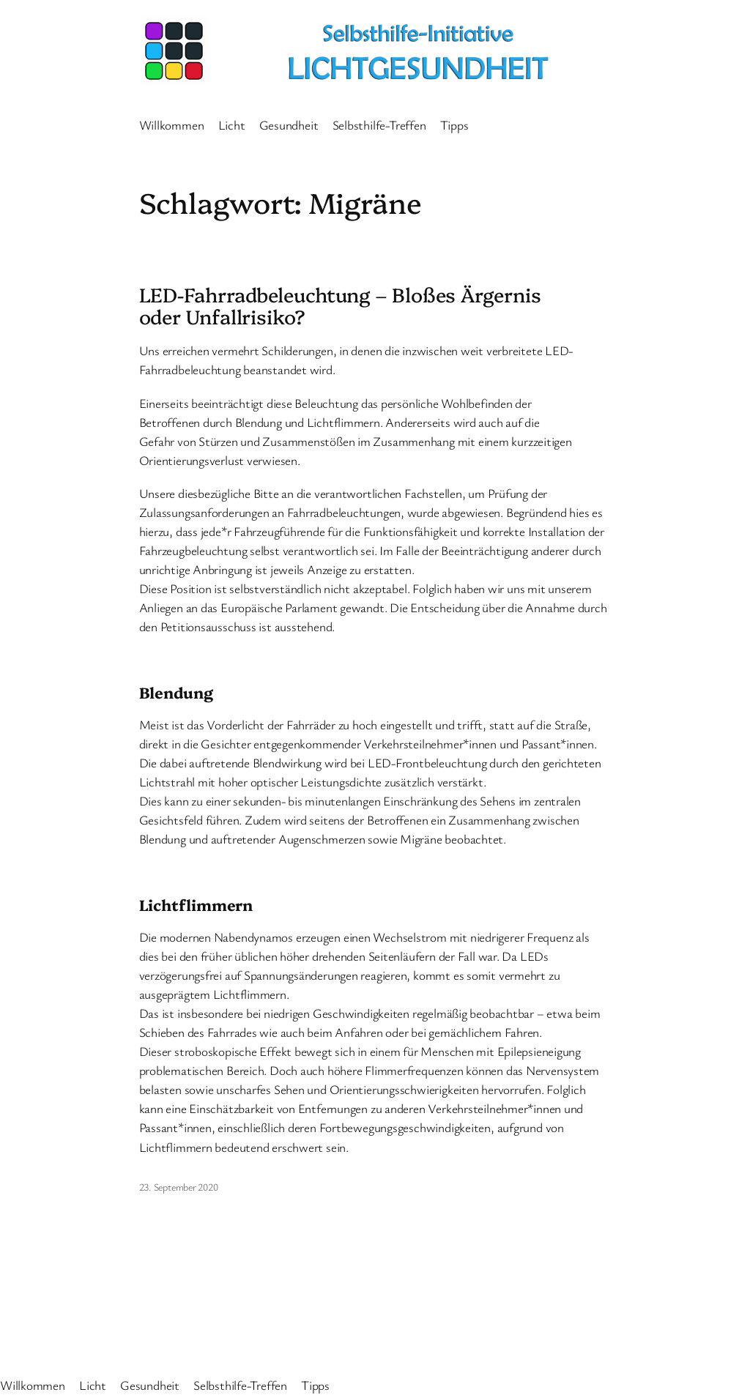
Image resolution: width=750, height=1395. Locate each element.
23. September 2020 (178, 1187)
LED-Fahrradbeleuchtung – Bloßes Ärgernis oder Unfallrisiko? (340, 305)
